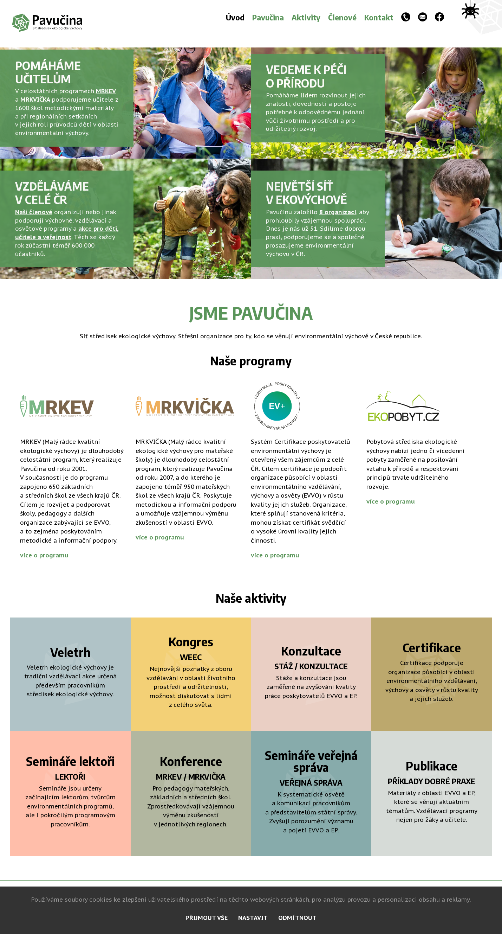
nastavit (253, 918)
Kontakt (378, 17)
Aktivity (306, 17)
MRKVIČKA (35, 99)
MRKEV (106, 91)
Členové (342, 17)
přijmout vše (206, 918)
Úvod (235, 17)
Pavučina (268, 17)
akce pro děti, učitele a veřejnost (67, 233)
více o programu (44, 555)
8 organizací (337, 212)
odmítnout (297, 918)
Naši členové (33, 212)
